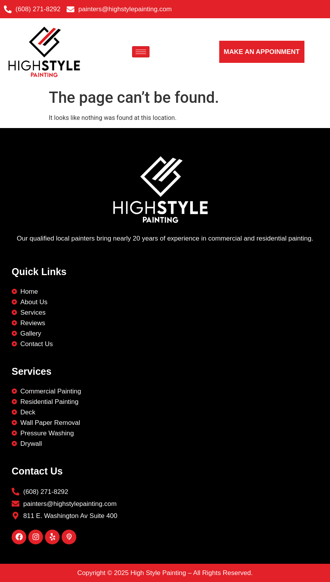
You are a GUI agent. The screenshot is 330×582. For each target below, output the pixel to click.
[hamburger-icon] (141, 51)
